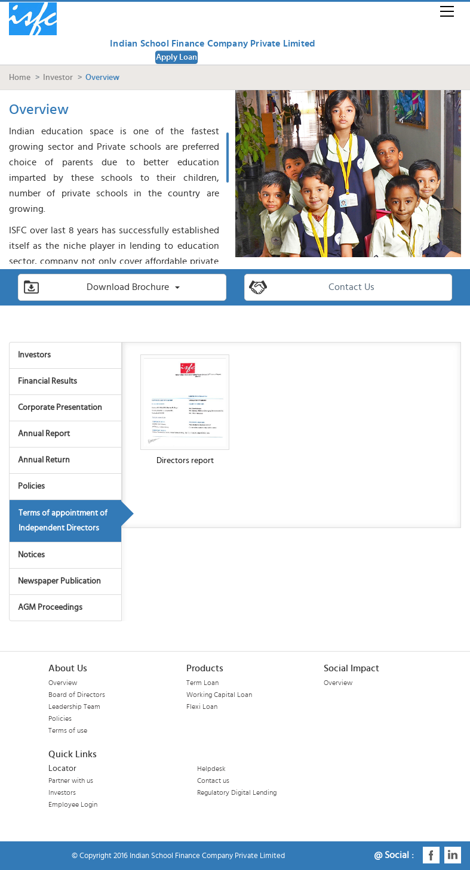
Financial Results (47, 381)
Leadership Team (74, 706)
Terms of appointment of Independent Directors (63, 520)
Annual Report (44, 434)
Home (19, 77)
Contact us (213, 780)
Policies (31, 486)
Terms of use (67, 730)
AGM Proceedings (50, 607)
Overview (62, 682)
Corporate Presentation (60, 407)
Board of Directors (76, 694)
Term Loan (202, 682)
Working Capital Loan (219, 694)
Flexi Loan (201, 706)
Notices (31, 555)
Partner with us (70, 780)
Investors (34, 355)
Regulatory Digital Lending (237, 792)
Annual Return (44, 460)
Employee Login (72, 804)
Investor (58, 77)
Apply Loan (176, 57)
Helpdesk (211, 768)
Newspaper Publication (59, 581)
